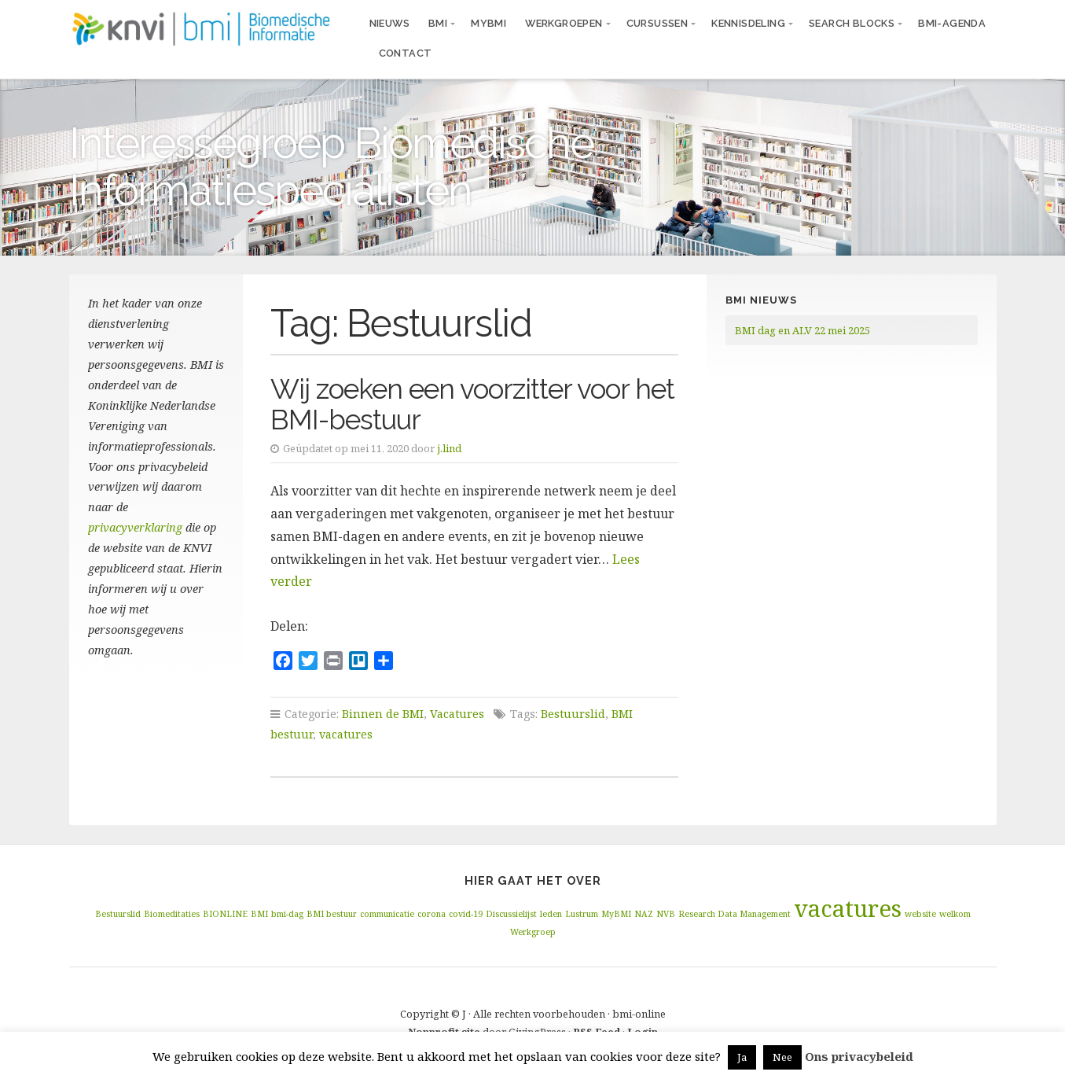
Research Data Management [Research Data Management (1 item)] (734, 913)
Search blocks (851, 23)
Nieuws (389, 23)
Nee (782, 1057)
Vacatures (457, 713)
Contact (405, 53)
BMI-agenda (952, 23)
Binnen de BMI (383, 713)
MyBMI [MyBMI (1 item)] (616, 913)
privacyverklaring (135, 527)
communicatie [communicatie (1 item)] (387, 913)
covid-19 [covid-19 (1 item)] (466, 913)
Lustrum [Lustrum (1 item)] (581, 913)
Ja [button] (742, 1057)
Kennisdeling (748, 23)
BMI (437, 23)
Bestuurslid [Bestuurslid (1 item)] (118, 913)
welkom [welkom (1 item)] (955, 913)
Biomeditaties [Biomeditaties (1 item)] (172, 913)
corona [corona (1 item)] (431, 913)
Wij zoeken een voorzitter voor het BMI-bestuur (472, 404)
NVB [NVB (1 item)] (665, 913)
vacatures (346, 734)
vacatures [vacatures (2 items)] (848, 908)
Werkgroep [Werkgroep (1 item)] (533, 931)
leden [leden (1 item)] (551, 913)
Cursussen (657, 23)
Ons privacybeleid (859, 1056)
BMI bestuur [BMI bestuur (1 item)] (332, 913)
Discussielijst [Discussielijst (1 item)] (511, 913)
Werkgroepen (563, 23)
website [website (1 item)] (920, 913)
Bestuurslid (573, 713)
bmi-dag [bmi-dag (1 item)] (287, 913)
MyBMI (488, 23)
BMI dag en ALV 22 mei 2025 (802, 330)
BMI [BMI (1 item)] (259, 913)
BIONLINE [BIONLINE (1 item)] (225, 913)
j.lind (449, 448)
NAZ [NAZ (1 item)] (643, 913)
